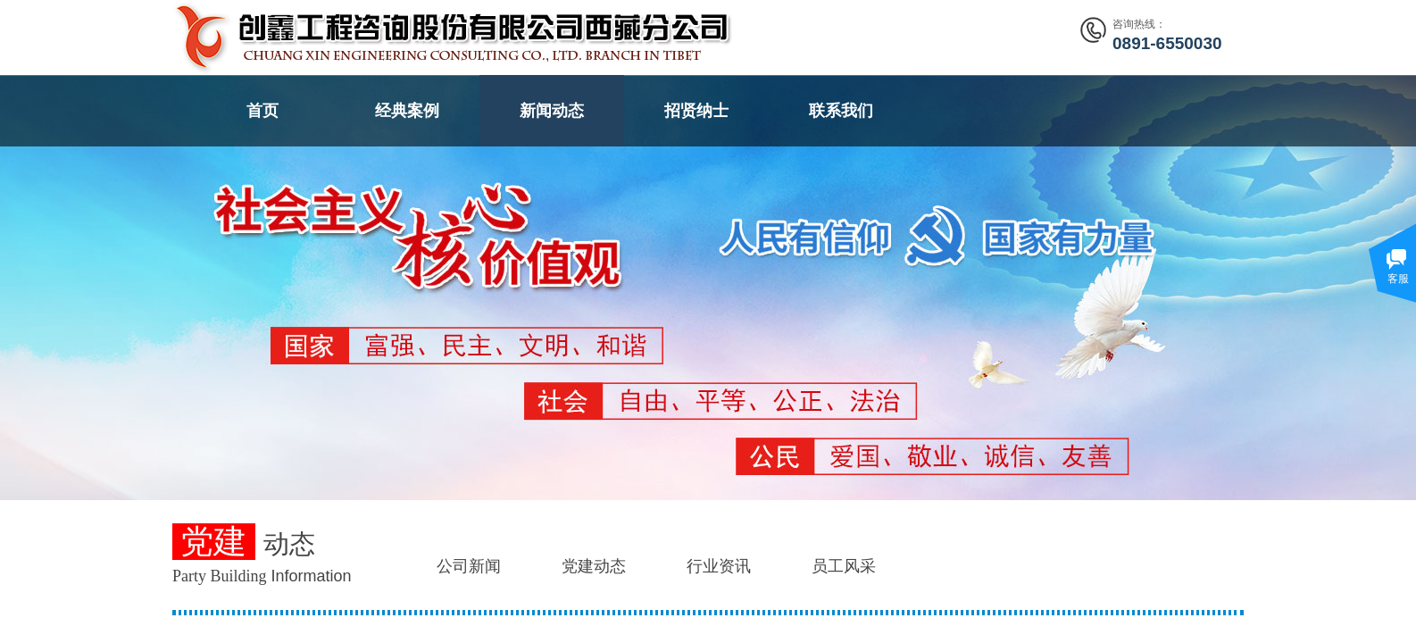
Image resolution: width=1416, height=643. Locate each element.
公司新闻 (469, 566)
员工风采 (844, 566)
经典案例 (407, 111)
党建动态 (594, 566)
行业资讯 (719, 566)
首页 (262, 111)
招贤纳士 (696, 111)
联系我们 (841, 111)
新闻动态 (552, 111)
